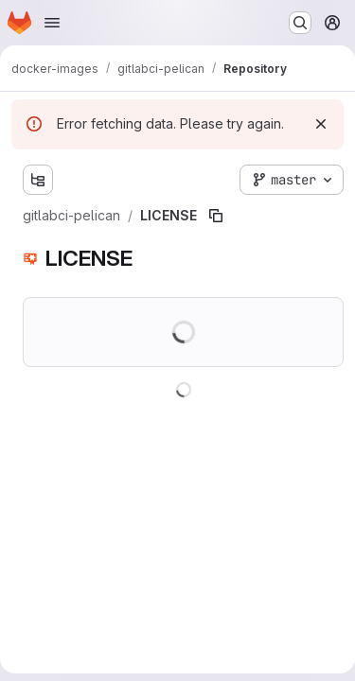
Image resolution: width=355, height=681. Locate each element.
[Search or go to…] (300, 22)
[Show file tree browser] (38, 180)
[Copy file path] (216, 216)
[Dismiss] (321, 124)
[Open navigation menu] (52, 23)
